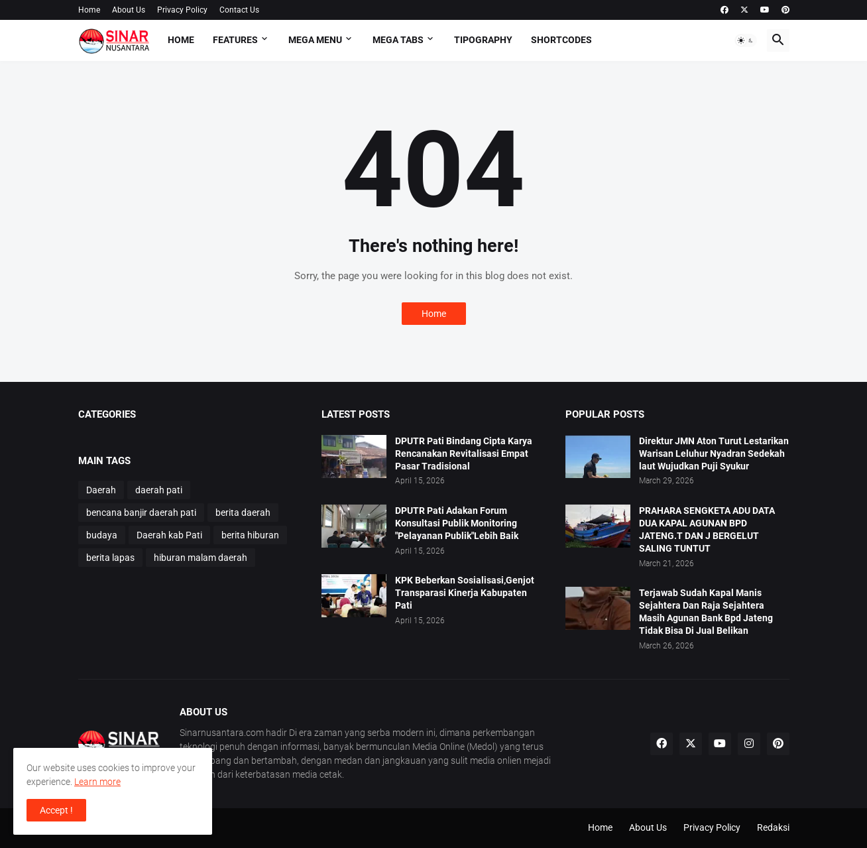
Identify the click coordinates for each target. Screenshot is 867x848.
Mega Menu (315, 39)
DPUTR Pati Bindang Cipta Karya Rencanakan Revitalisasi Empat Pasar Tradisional (463, 453)
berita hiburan (250, 535)
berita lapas (110, 557)
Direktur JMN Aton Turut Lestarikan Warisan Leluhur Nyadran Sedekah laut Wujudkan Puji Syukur (714, 453)
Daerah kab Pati (169, 535)
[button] (745, 40)
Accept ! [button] (56, 810)
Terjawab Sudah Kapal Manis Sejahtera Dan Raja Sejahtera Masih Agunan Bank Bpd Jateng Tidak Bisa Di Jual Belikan (706, 611)
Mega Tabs (398, 39)
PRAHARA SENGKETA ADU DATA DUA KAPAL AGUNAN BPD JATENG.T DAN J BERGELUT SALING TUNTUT (707, 529)
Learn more (97, 781)
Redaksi (773, 827)
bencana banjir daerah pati (141, 512)
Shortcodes (561, 39)
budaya (101, 535)
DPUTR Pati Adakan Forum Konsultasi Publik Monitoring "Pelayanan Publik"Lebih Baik (456, 523)
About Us (128, 10)
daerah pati (158, 490)
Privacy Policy (182, 10)
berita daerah (242, 512)
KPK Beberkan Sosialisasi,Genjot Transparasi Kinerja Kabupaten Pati (464, 593)
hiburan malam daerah (200, 557)
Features (235, 39)
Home (89, 10)
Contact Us (239, 10)
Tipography (483, 39)
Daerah (101, 490)
